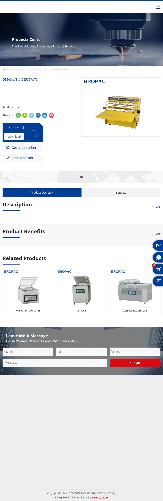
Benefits (121, 192)
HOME (6, 69)
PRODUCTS (18, 69)
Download (14, 136)
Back (155, 207)
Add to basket (19, 157)
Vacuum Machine (37, 69)
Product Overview (42, 192)
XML (85, 497)
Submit (135, 363)
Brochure (14, 127)
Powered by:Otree (98, 497)
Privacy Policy (62, 497)
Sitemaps (75, 497)
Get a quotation (21, 147)
